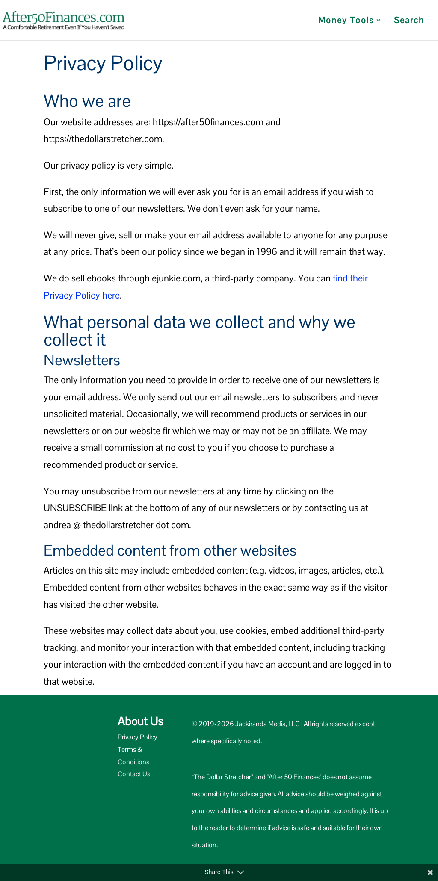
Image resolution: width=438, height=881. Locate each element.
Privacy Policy (137, 737)
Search (409, 21)
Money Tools (346, 21)
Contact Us (134, 773)
